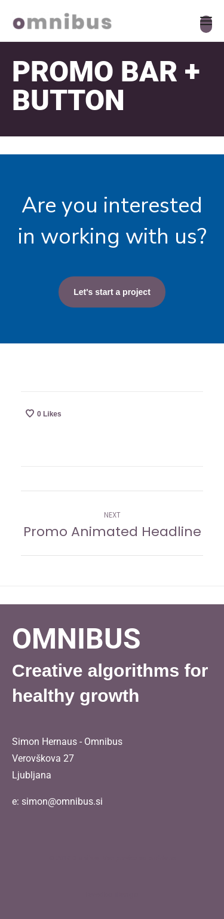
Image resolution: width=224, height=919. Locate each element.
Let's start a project (112, 292)
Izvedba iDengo (112, 894)
